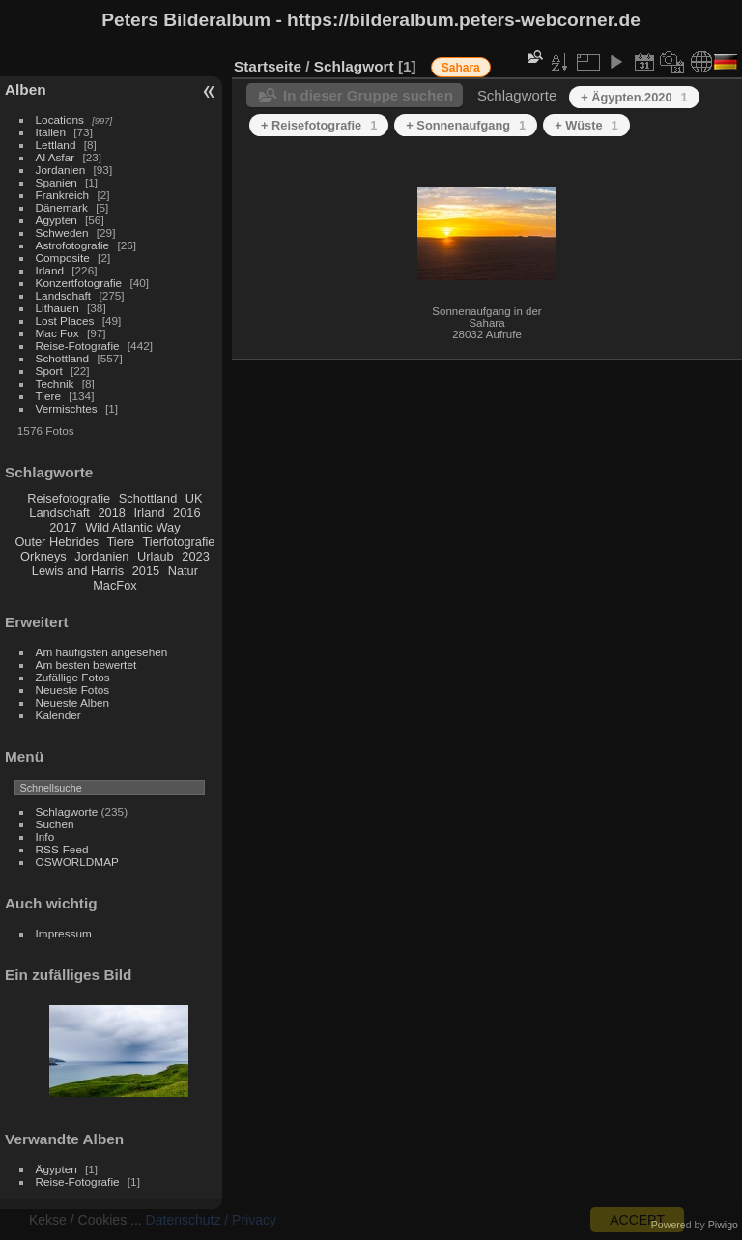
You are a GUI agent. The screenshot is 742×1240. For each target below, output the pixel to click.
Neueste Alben (73, 702)
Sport (49, 370)
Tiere (48, 395)
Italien (51, 132)
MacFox (115, 585)
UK (194, 498)
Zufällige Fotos (73, 677)
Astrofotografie (73, 245)
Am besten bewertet (86, 664)
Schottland (63, 358)
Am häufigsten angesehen (102, 652)
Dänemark (62, 207)
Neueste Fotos (73, 689)
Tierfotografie (179, 541)
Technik (55, 383)
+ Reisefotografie (319, 125)
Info (45, 836)
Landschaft (64, 295)
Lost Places (65, 320)
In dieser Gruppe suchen (368, 95)
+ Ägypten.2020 (634, 97)
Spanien (56, 182)
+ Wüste (586, 125)
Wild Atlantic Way (132, 527)
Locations (60, 119)
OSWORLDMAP (77, 861)
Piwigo (723, 1224)
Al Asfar (55, 157)
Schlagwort (354, 66)
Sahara (461, 67)
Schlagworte (67, 811)
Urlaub (155, 556)
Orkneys (43, 556)
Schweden (62, 232)
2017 (62, 527)
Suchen (55, 824)
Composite (63, 257)
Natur (183, 570)
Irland (50, 270)
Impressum (64, 933)
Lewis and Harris (78, 570)
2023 (195, 556)
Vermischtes (67, 408)
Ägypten (56, 220)
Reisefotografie (68, 498)
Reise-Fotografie (78, 345)
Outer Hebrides (56, 541)
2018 (111, 512)
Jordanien (61, 169)
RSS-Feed (62, 849)
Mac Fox (57, 333)
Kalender (58, 714)
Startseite (267, 66)
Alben (25, 89)
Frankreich (63, 194)
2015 (145, 570)
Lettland (56, 144)
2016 (186, 512)
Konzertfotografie (79, 282)
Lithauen (57, 308)
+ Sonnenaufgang (466, 125)
